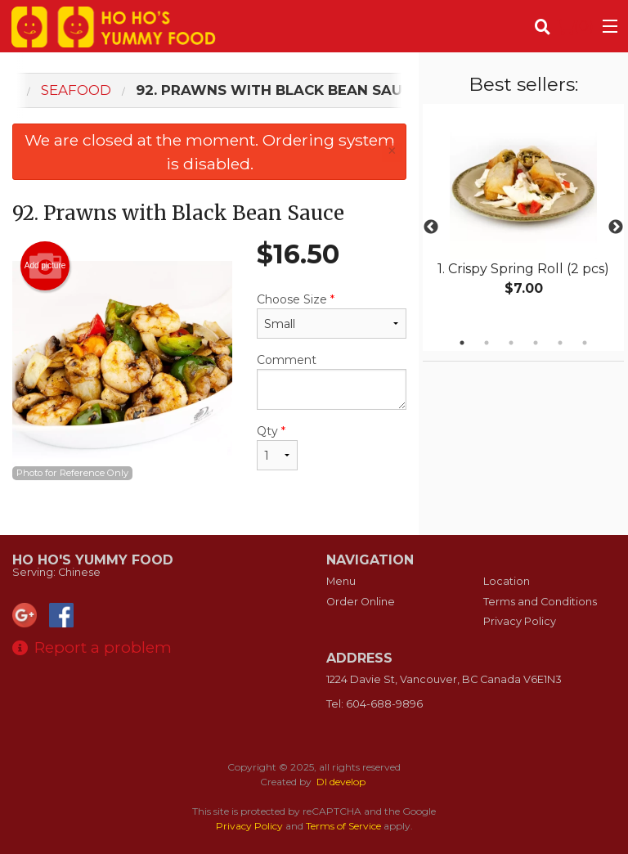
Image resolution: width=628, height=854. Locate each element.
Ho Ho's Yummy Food (92, 560)
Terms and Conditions (540, 602)
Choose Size (331, 315)
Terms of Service (343, 826)
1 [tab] (462, 343)
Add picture (45, 265)
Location (506, 581)
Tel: (374, 704)
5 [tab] (560, 343)
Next (616, 227)
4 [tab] (535, 343)
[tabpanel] (523, 217)
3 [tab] (511, 343)
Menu (341, 581)
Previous (431, 227)
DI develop (341, 781)
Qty (277, 447)
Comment (331, 381)
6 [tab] (584, 343)
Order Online (360, 602)
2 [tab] (486, 343)
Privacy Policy (519, 621)
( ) (575, 26)
